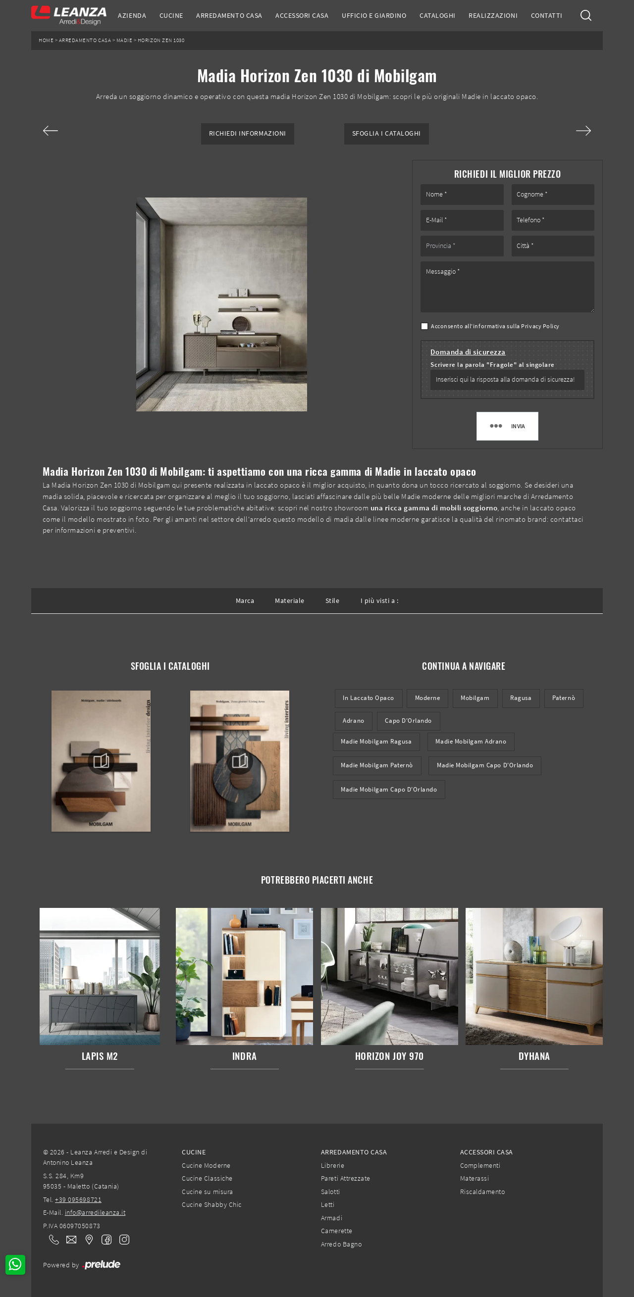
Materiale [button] (290, 600)
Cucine (171, 15)
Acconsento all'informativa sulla (495, 326)
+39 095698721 (78, 1199)
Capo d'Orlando (408, 720)
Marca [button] (245, 600)
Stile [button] (332, 600)
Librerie (332, 1165)
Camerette (337, 1230)
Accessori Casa (301, 15)
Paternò (563, 697)
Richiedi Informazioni (247, 133)
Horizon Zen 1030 (161, 40)
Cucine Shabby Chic (211, 1204)
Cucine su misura (207, 1191)
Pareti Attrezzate (345, 1178)
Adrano (353, 720)
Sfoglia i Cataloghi (386, 133)
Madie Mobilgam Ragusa (376, 741)
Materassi (474, 1178)
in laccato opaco (368, 697)
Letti (328, 1204)
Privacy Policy (540, 326)
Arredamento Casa (229, 15)
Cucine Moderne (206, 1165)
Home (46, 40)
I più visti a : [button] (380, 600)
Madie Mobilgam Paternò (377, 765)
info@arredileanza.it (95, 1212)
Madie (124, 40)
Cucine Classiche (207, 1178)
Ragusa (520, 697)
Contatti (547, 15)
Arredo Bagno (341, 1244)
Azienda (132, 15)
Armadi (331, 1217)
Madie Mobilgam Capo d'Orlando (485, 765)
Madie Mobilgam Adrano (470, 741)
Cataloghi (438, 15)
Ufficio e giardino (374, 15)
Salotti (330, 1191)
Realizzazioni (493, 15)
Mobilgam (475, 697)
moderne (427, 697)
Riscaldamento (482, 1191)
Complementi (480, 1165)
